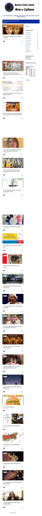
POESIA (10, 15)
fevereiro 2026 (28, 34)
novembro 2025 (29, 40)
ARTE (7, 15)
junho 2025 (28, 49)
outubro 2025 (28, 42)
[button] (22, 41)
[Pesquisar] (39, 3)
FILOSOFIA (33, 15)
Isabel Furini (28, 58)
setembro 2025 (28, 44)
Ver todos (5, 22)
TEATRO (23, 16)
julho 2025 (27, 47)
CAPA (4, 15)
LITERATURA (16, 15)
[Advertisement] (12, 52)
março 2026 (28, 32)
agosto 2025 (28, 45)
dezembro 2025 (29, 38)
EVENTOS (28, 15)
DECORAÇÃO (22, 15)
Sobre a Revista (28, 59)
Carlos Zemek (28, 57)
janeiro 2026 (28, 36)
